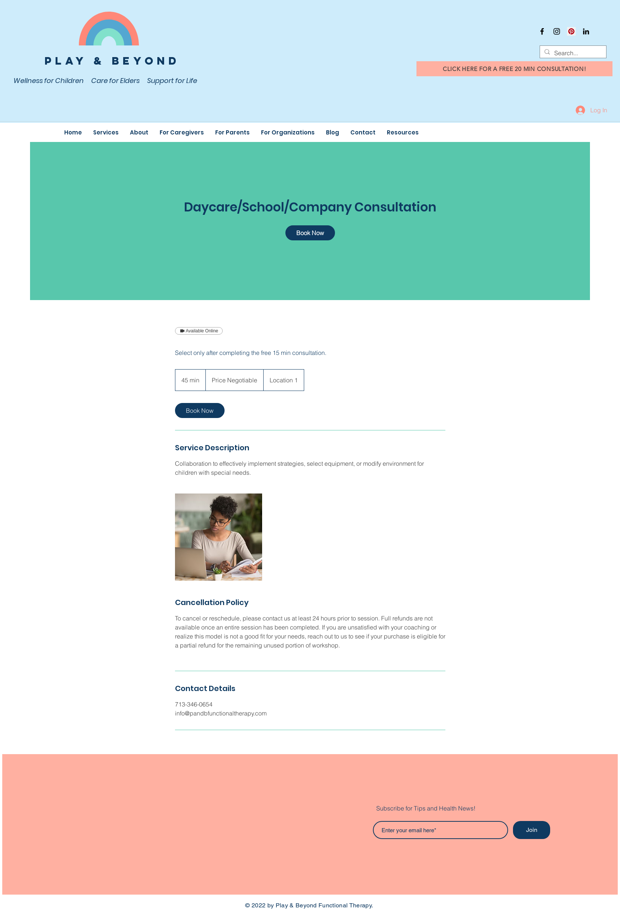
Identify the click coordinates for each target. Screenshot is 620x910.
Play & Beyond (112, 61)
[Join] (531, 830)
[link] (310, 232)
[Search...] (572, 53)
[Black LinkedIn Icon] (586, 31)
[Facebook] (542, 31)
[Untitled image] (218, 537)
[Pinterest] (571, 31)
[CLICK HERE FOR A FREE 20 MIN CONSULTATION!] (514, 68)
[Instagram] (556, 31)
